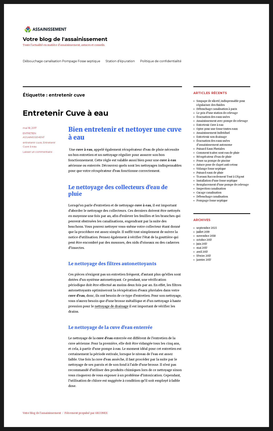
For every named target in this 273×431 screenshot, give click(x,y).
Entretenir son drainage (211, 136)
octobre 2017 (204, 239)
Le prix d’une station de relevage (217, 113)
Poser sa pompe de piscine (213, 160)
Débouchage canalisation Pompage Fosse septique (61, 61)
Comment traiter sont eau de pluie (217, 152)
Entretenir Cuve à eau (65, 113)
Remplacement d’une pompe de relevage (222, 184)
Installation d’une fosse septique (216, 180)
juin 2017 (201, 243)
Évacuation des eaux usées (213, 117)
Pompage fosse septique (212, 200)
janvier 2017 (203, 259)
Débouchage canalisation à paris (216, 109)
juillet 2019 (202, 232)
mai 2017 (201, 247)
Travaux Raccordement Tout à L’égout (220, 176)
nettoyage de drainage (111, 306)
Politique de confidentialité (160, 61)
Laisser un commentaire (37, 151)
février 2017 (203, 255)
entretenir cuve (32, 142)
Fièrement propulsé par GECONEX (85, 413)
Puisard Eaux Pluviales (210, 148)
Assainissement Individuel (213, 132)
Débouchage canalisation (212, 196)
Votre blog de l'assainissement (65, 39)
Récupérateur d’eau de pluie (213, 156)
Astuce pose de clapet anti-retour (217, 164)
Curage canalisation (208, 192)
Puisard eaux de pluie (209, 172)
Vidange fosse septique (211, 168)
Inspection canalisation (211, 188)
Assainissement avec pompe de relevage (222, 121)
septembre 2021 (206, 228)
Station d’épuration (120, 61)
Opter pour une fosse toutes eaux (217, 129)
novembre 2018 (206, 236)
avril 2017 (202, 251)
